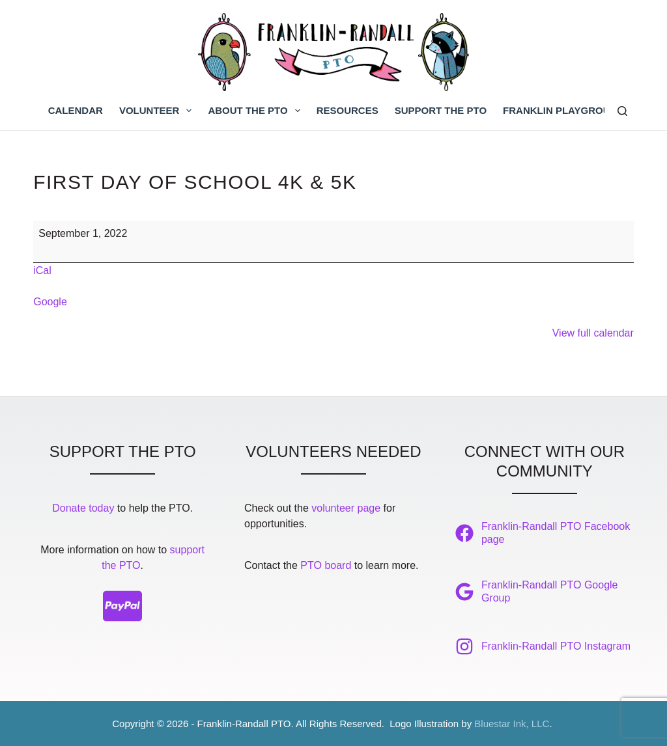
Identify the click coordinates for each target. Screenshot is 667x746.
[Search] (622, 111)
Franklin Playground (563, 110)
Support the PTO (441, 110)
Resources (347, 110)
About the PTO (256, 110)
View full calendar (593, 332)
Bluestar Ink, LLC (511, 723)
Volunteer (158, 110)
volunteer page (345, 508)
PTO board (325, 565)
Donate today (83, 508)
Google (50, 301)
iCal (42, 270)
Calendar (75, 110)
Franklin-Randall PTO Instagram (556, 646)
